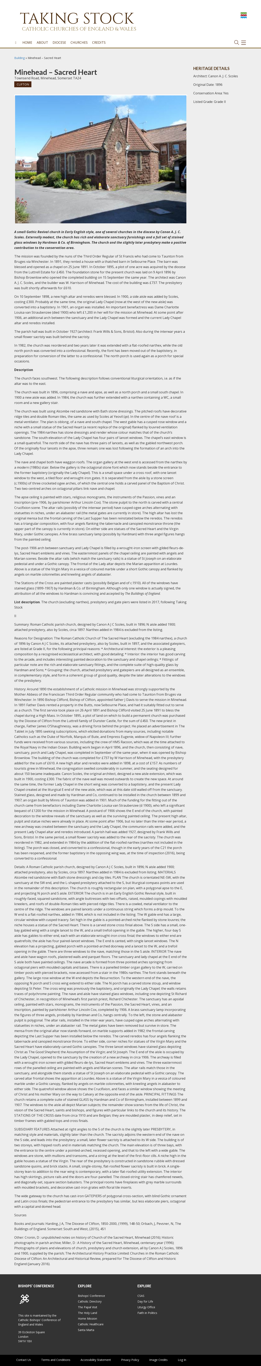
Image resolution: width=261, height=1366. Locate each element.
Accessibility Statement (96, 1360)
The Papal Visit (87, 1307)
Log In (182, 1360)
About (42, 42)
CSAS (140, 1296)
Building (19, 58)
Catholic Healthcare (91, 1324)
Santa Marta (86, 1330)
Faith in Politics (147, 1313)
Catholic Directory (90, 1301)
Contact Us (23, 1360)
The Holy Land (87, 1313)
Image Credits (158, 1360)
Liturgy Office (146, 1307)
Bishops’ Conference (91, 1296)
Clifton (23, 84)
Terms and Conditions (55, 1360)
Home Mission (87, 1318)
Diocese (59, 42)
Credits (99, 42)
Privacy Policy (130, 1360)
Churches (79, 42)
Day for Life (145, 1301)
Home (27, 42)
